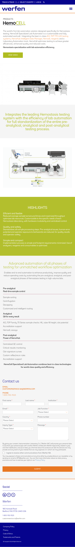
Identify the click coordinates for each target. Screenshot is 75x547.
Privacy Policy (40, 460)
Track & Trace (10, 2)
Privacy (5, 530)
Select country (27, 2)
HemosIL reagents (51, 39)
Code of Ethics (8, 534)
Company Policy (8, 526)
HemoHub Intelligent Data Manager (27, 39)
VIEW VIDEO (13, 55)
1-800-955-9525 (9, 395)
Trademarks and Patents (11, 537)
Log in (38, 2)
